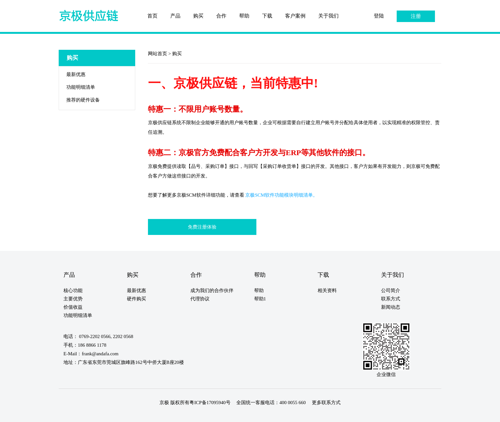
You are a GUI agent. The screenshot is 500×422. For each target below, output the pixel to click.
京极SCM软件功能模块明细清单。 (281, 195)
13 (102, 415)
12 (97, 415)
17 (121, 415)
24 (154, 415)
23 (149, 415)
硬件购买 (136, 298)
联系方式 (390, 298)
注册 (416, 16)
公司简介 (390, 290)
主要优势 (73, 298)
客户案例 (295, 16)
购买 (198, 16)
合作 (221, 16)
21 (140, 415)
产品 (175, 16)
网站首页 (158, 53)
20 (135, 415)
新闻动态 (390, 307)
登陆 (379, 16)
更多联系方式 (326, 402)
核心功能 (73, 290)
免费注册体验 (202, 227)
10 (88, 415)
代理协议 (200, 298)
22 (144, 415)
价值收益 (73, 307)
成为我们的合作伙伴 (211, 290)
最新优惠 (75, 74)
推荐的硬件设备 (83, 99)
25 (158, 415)
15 (111, 415)
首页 (152, 16)
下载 (267, 16)
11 (93, 415)
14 (106, 415)
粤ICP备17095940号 (209, 402)
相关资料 (327, 290)
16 (116, 415)
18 (125, 415)
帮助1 (260, 298)
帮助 (244, 16)
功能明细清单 (80, 87)
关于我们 (328, 16)
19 (130, 415)
